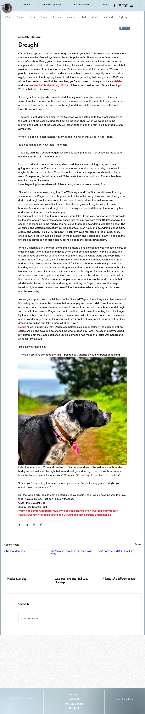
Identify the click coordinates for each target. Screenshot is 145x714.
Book (84, 17)
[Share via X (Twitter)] (27, 524)
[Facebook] (114, 5)
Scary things (71, 17)
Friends (44, 17)
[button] (137, 17)
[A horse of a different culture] (120, 561)
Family (32, 17)
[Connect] (74, 699)
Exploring (123, 17)
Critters (20, 17)
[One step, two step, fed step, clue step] (72, 561)
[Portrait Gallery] (74, 703)
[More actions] (125, 37)
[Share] (124, 28)
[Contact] (74, 708)
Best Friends (108, 17)
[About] (74, 694)
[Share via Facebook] (19, 524)
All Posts (7, 17)
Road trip (57, 17)
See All (138, 544)
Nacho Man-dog (16, 578)
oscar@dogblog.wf (125, 699)
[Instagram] (120, 5)
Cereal (95, 17)
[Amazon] (126, 5)
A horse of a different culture (118, 578)
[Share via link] (41, 524)
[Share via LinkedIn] (34, 524)
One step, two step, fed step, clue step (71, 580)
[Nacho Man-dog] (25, 561)
